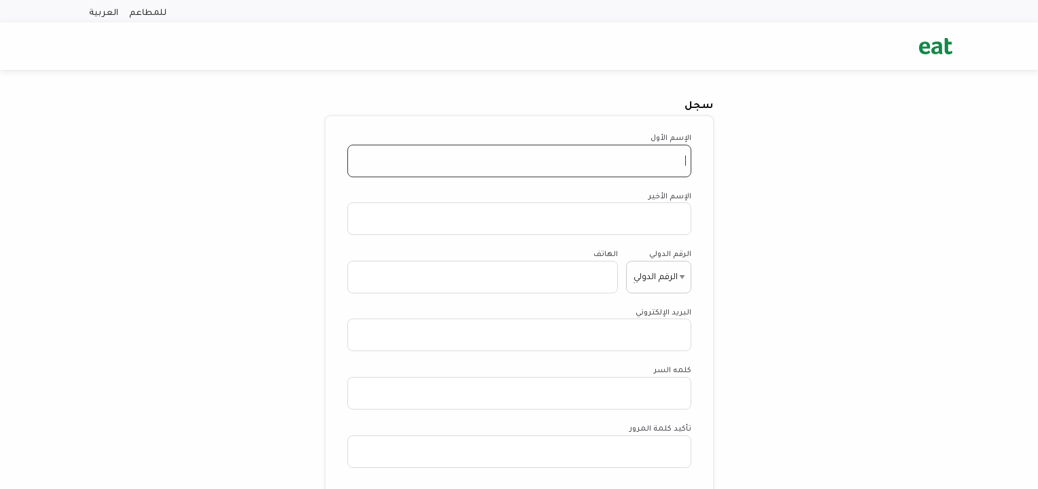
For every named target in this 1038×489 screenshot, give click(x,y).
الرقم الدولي (670, 253)
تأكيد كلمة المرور (660, 427)
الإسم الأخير (669, 195)
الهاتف (605, 253)
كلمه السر (672, 369)
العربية (103, 11)
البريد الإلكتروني (663, 311)
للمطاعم (148, 11)
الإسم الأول (671, 137)
